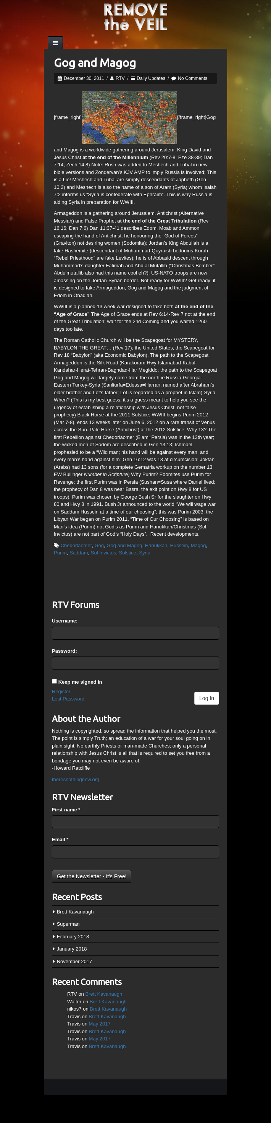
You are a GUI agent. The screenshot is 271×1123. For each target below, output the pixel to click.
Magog (198, 545)
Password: (64, 651)
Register (61, 691)
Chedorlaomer (76, 545)
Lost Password (68, 699)
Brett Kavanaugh (75, 912)
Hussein (179, 545)
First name (66, 810)
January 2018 (72, 949)
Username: (64, 621)
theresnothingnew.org (75, 779)
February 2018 (73, 936)
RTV (120, 78)
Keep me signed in (80, 682)
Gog (99, 545)
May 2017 (100, 1024)
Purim (60, 553)
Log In (206, 698)
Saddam (78, 553)
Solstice (128, 553)
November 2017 (74, 961)
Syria (144, 553)
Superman (68, 924)
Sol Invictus (103, 553)
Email (60, 839)
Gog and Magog (95, 62)
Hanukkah (156, 545)
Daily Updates (151, 78)
